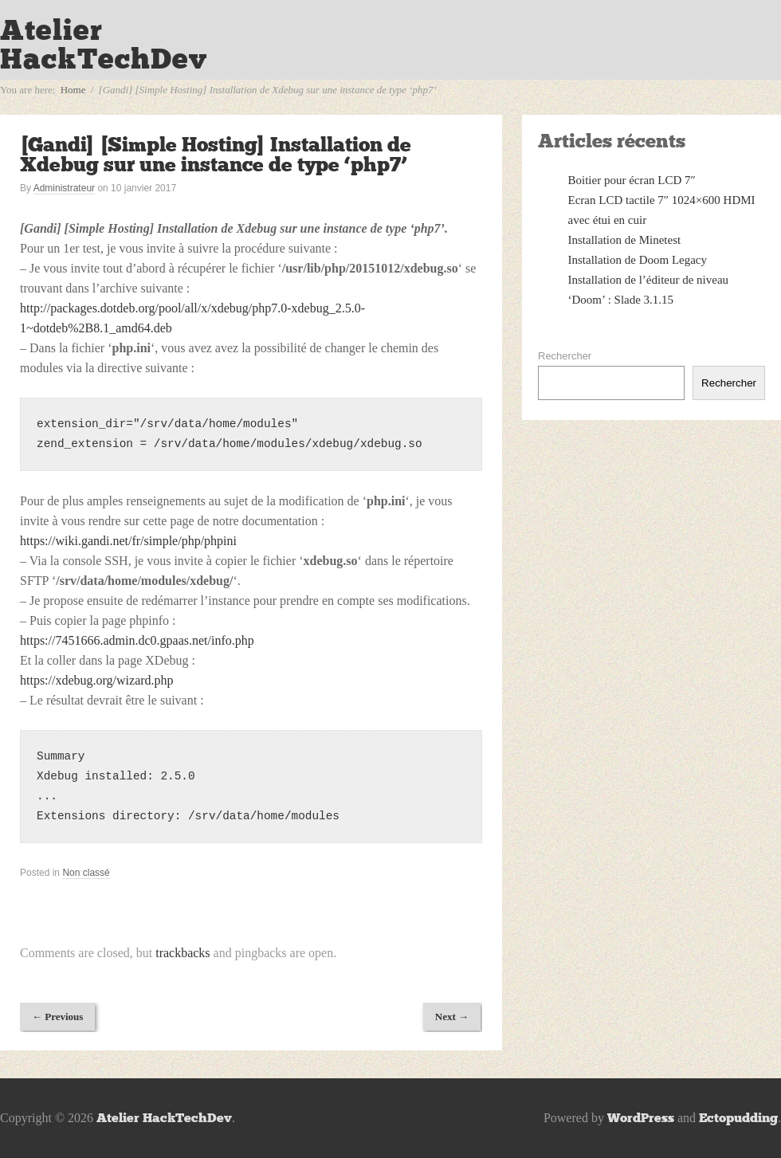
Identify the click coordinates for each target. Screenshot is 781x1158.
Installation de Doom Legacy (638, 259)
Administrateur (64, 188)
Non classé (85, 872)
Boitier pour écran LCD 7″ (632, 180)
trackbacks (182, 953)
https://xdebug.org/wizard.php (97, 680)
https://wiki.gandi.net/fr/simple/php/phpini (128, 541)
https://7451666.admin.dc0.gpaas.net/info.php (137, 640)
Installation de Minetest (624, 240)
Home (73, 90)
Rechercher (564, 356)
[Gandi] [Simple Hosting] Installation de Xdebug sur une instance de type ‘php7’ (215, 154)
